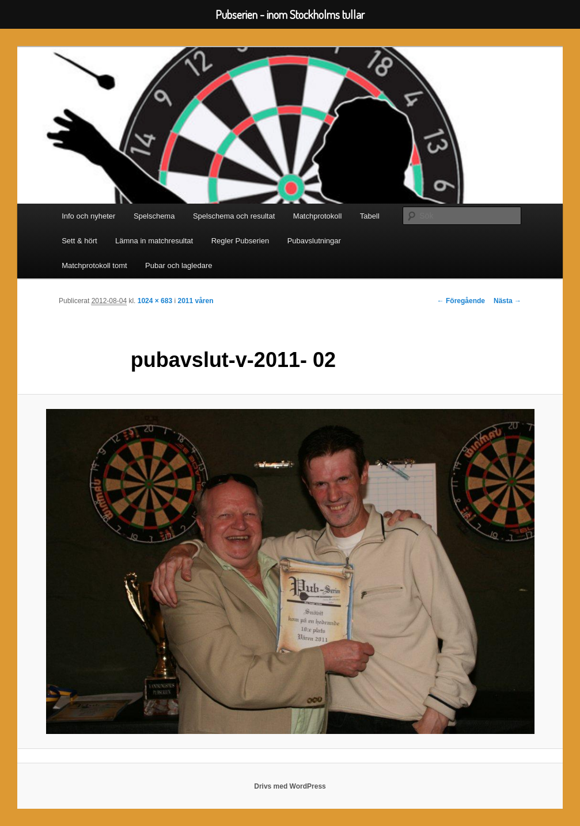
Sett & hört (79, 240)
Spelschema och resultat (234, 216)
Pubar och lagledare (178, 265)
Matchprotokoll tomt (94, 265)
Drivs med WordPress (290, 786)
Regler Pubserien (240, 240)
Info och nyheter (88, 216)
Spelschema (154, 216)
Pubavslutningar (314, 240)
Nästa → (507, 301)
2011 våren (195, 301)
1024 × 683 (155, 301)
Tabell (370, 216)
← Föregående (461, 301)
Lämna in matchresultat (154, 240)
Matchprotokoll (317, 216)
